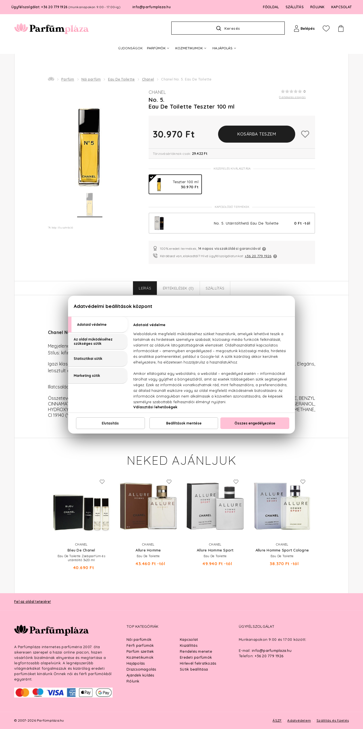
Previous (42, 501)
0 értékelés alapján (292, 97)
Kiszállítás (188, 645)
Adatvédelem (299, 720)
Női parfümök (138, 639)
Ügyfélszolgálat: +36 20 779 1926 (65, 7)
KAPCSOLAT (341, 7)
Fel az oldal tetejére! (32, 601)
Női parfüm (91, 79)
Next (320, 501)
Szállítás (215, 288)
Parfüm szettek (140, 651)
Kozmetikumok (139, 657)
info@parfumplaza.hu (151, 7)
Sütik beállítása (194, 669)
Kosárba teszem (256, 134)
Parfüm (67, 79)
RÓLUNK (317, 7)
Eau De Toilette (121, 79)
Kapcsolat (189, 639)
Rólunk (133, 681)
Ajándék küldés (140, 675)
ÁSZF (277, 720)
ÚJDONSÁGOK (130, 48)
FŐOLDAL (271, 7)
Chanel (148, 79)
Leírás (145, 288)
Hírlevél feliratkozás (198, 663)
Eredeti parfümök (196, 657)
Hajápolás (135, 663)
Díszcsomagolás (141, 669)
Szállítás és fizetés (332, 720)
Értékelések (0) (178, 288)
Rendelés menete (196, 651)
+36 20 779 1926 (258, 256)
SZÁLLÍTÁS (295, 7)
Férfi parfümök (140, 645)
